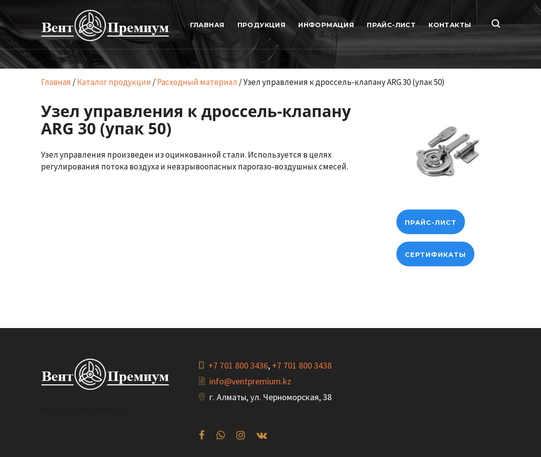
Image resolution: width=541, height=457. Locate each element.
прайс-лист (431, 222)
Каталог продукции (114, 82)
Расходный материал (197, 82)
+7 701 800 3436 (238, 365)
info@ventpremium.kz (250, 381)
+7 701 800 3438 (302, 365)
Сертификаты (435, 254)
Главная (56, 82)
